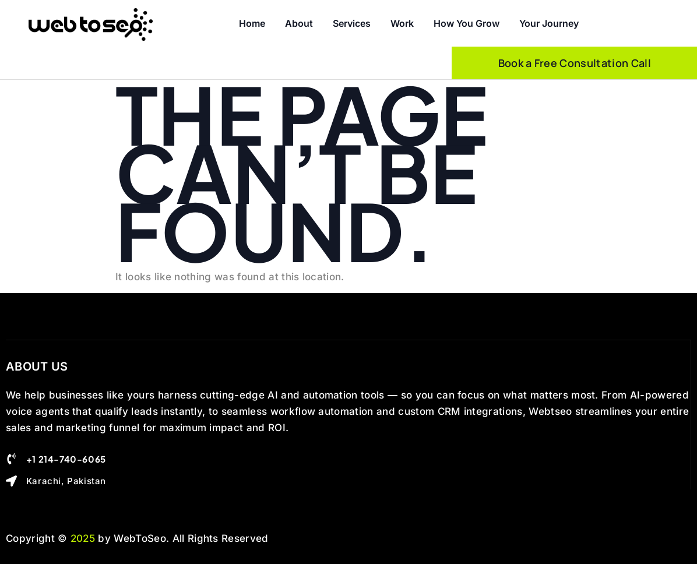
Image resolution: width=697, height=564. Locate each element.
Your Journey (549, 23)
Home (252, 23)
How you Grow (466, 23)
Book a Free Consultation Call (574, 63)
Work (402, 23)
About (299, 23)
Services (352, 23)
